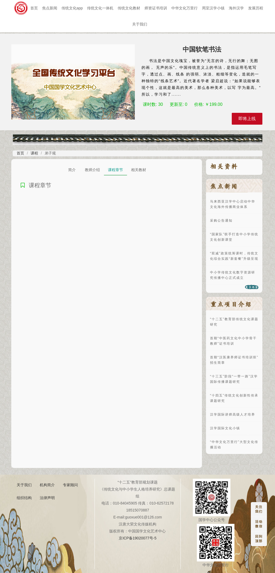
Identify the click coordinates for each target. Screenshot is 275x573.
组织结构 (24, 498)
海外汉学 (236, 8)
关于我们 (139, 24)
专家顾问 (70, 485)
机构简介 (47, 485)
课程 (34, 153)
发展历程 (255, 8)
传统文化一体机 (100, 8)
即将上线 (247, 118)
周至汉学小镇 (213, 8)
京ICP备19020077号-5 (137, 538)
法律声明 (47, 498)
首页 (34, 8)
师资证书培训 (155, 8)
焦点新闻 (49, 8)
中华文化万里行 (184, 8)
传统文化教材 (129, 8)
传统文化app (72, 8)
